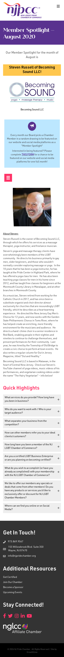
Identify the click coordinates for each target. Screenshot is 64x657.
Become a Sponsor (13, 587)
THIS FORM (28, 155)
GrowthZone (32, 652)
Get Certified (10, 577)
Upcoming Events (12, 592)
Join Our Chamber (12, 582)
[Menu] (8, 178)
